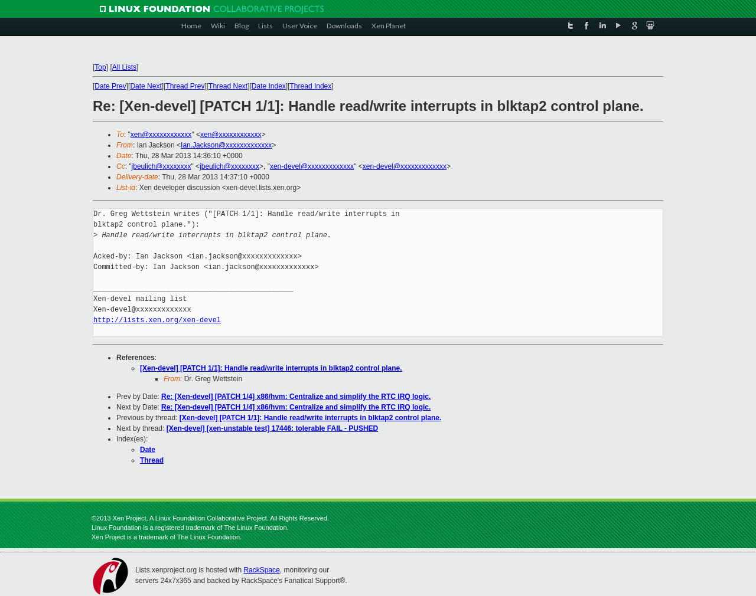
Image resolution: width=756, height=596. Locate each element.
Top (100, 67)
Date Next (145, 86)
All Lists (124, 67)
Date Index (269, 86)
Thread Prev (184, 86)
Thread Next (227, 86)
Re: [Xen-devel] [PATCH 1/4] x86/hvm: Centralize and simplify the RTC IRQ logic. (296, 396)
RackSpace (261, 570)
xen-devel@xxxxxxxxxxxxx (312, 166)
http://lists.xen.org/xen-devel (157, 320)
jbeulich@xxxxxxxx (161, 166)
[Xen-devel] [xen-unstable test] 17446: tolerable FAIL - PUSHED (273, 428)
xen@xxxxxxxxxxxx (161, 134)
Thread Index (311, 86)
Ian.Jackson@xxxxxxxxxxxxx (226, 145)
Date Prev (110, 86)
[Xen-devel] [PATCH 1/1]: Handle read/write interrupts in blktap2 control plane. (271, 368)
